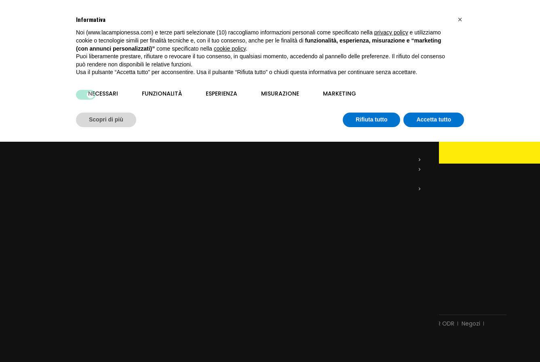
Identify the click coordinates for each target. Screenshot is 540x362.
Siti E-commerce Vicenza (364, 330)
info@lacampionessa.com (81, 259)
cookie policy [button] (230, 48)
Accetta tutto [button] (433, 119)
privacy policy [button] (391, 32)
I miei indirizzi (170, 248)
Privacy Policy (53, 330)
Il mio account (175, 196)
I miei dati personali (179, 258)
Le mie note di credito (183, 237)
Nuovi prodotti (114, 310)
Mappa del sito (269, 319)
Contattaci (157, 310)
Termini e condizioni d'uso (252, 310)
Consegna (194, 310)
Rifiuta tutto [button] (372, 119)
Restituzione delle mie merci (192, 227)
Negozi (471, 310)
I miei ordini (168, 216)
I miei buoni (168, 269)
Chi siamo (311, 310)
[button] (460, 19)
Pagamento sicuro (358, 310)
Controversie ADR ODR (423, 310)
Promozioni (71, 310)
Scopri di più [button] (106, 119)
